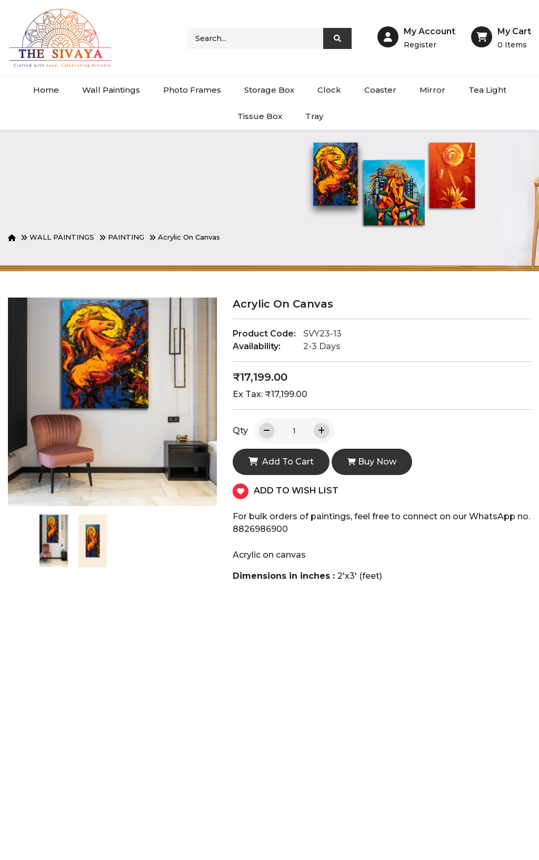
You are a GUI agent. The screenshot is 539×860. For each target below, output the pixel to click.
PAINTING (126, 237)
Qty (240, 431)
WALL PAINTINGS (61, 237)
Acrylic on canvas (189, 237)
